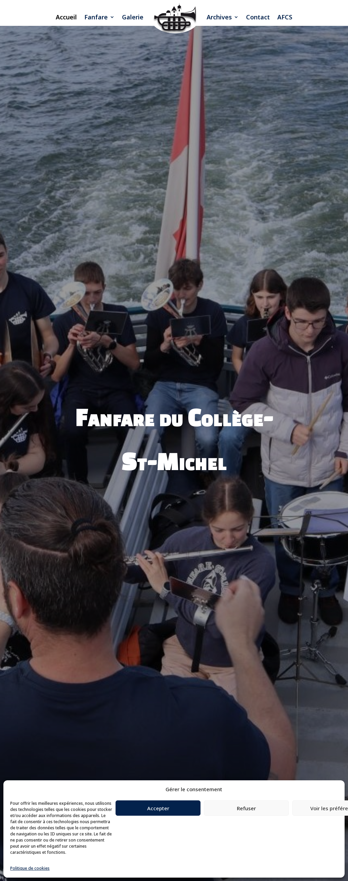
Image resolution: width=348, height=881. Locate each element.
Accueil (66, 17)
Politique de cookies (30, 868)
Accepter (158, 808)
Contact (258, 17)
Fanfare (96, 17)
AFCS (284, 17)
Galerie (132, 17)
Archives (219, 17)
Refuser (246, 808)
